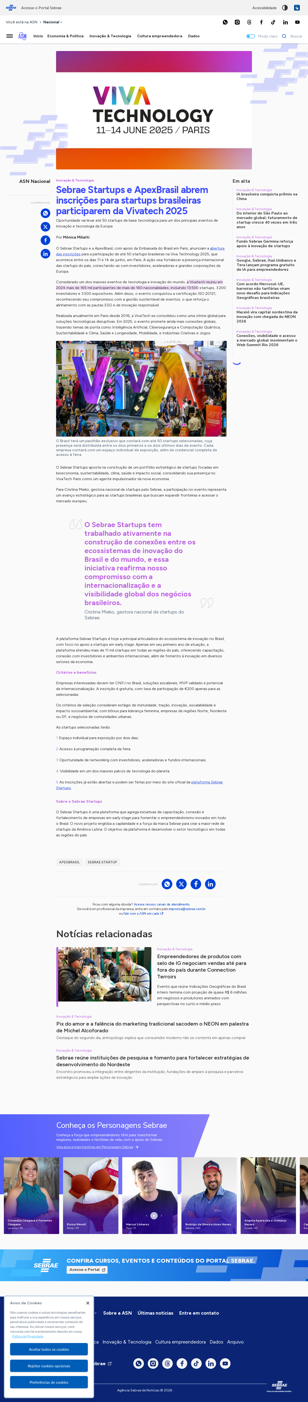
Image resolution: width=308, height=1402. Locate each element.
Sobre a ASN (117, 1313)
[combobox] (53, 22)
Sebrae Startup (102, 862)
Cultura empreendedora (180, 1342)
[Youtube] (297, 22)
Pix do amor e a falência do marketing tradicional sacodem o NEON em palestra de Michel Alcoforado (152, 1027)
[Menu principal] (9, 36)
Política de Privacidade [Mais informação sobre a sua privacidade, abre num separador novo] (27, 1336)
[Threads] (249, 22)
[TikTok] (273, 22)
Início (38, 36)
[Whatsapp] (225, 22)
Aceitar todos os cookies (49, 1349)
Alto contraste (285, 7)
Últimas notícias (155, 1313)
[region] (49, 1347)
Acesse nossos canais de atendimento (162, 904)
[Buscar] (290, 36)
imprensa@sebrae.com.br (187, 909)
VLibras (297, 7)
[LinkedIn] (285, 22)
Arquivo (235, 1342)
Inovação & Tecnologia (127, 1342)
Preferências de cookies (49, 1382)
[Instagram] (237, 22)
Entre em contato (199, 1313)
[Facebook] (261, 22)
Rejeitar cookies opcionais (49, 1365)
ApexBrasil (69, 862)
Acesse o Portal (85, 1269)
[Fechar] (88, 1303)
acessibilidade (264, 8)
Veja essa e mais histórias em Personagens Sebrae (94, 1147)
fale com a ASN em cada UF (143, 913)
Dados (216, 1342)
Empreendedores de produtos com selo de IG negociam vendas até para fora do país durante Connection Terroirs (201, 966)
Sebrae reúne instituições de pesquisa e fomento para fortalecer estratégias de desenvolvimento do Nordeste (152, 1061)
